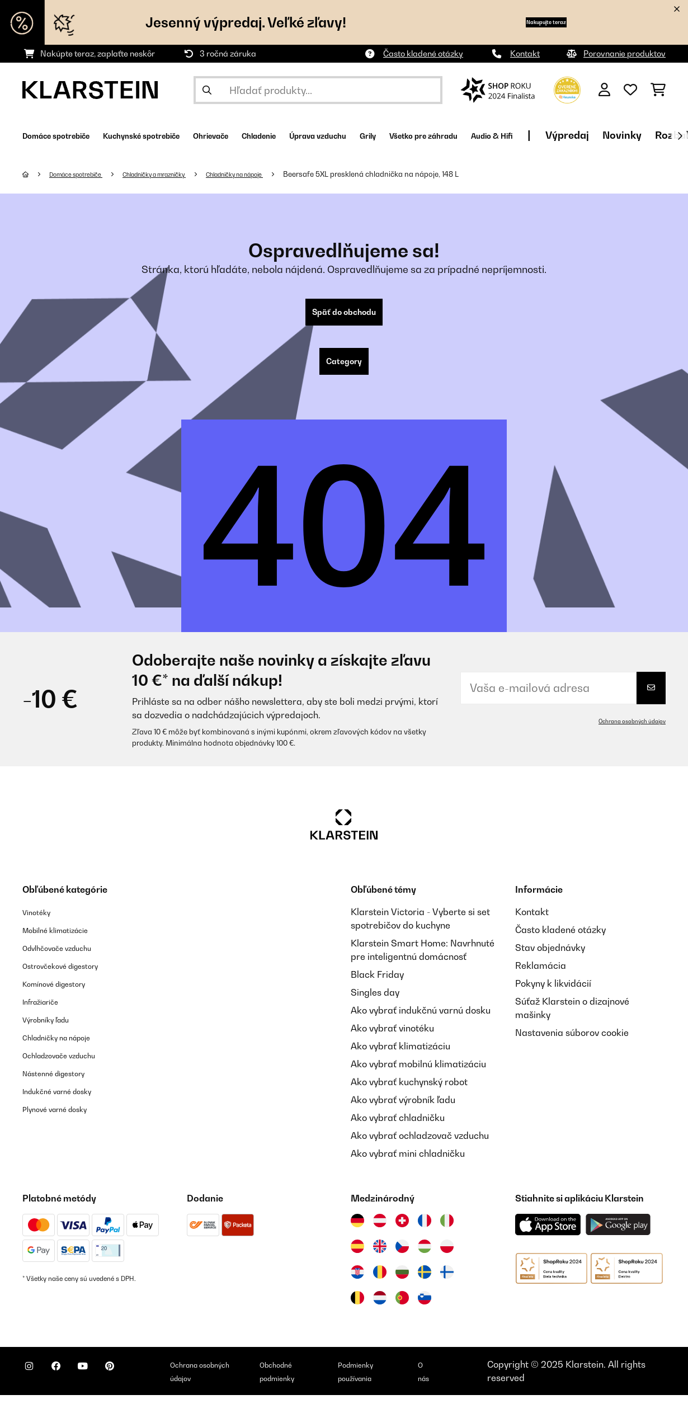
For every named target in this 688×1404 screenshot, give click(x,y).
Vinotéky (40, 920)
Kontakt (525, 53)
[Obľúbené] (630, 90)
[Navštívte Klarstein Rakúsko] (380, 1229)
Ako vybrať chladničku (398, 1126)
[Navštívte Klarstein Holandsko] (380, 1306)
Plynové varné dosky (64, 1117)
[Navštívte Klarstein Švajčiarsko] (402, 1229)
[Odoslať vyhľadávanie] (206, 90)
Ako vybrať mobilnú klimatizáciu (418, 1072)
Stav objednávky (550, 956)
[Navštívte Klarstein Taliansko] (447, 1229)
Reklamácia (540, 974)
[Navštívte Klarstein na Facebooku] (69, 1381)
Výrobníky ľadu (53, 1028)
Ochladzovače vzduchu (70, 1064)
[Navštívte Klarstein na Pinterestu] (141, 1381)
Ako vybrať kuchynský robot (409, 1090)
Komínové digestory (64, 992)
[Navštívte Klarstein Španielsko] (357, 1255)
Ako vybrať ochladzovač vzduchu (420, 1144)
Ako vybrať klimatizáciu (400, 1055)
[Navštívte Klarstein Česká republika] (402, 1255)
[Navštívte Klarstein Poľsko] (447, 1255)
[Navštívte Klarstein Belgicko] (357, 1306)
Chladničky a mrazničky (181, 173)
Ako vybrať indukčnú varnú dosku (421, 1019)
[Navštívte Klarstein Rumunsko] (380, 1281)
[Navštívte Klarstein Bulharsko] (402, 1281)
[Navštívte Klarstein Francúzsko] (424, 1229)
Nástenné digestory (63, 1081)
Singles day (375, 1001)
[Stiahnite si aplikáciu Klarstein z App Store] (548, 1234)
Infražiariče (46, 1010)
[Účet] (604, 90)
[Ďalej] (679, 136)
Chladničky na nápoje (280, 173)
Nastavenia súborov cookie (572, 1041)
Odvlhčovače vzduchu (68, 956)
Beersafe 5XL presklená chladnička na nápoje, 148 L (426, 173)
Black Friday (377, 983)
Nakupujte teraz (526, 22)
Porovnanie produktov (624, 53)
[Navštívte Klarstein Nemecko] (357, 1229)
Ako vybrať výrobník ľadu (403, 1108)
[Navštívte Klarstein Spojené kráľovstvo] (380, 1255)
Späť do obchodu (344, 314)
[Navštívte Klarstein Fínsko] (447, 1281)
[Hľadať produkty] (318, 90)
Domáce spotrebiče (85, 173)
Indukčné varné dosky (68, 1099)
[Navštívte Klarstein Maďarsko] (424, 1255)
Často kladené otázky (423, 53)
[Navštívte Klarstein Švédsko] (424, 1281)
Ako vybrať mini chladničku (408, 1162)
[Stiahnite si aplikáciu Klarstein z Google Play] (618, 1234)
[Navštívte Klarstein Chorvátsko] (357, 1281)
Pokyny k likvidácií (553, 992)
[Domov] (36, 173)
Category (344, 368)
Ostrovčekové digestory (72, 974)
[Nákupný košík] (658, 90)
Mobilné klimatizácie (66, 938)
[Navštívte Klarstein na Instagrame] (33, 1381)
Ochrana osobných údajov (625, 730)
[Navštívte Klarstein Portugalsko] (402, 1306)
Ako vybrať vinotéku (392, 1037)
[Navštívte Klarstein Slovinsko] (424, 1306)
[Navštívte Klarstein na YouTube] (105, 1381)
